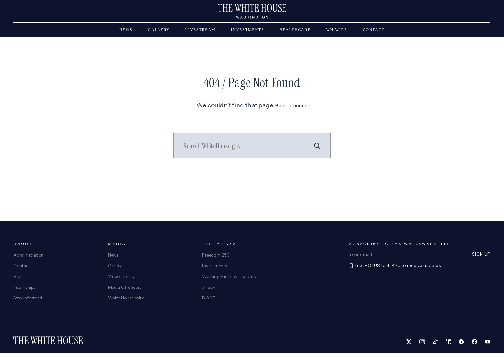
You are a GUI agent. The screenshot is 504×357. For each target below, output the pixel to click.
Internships (25, 290)
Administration (29, 258)
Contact (373, 33)
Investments (247, 33)
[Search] (316, 149)
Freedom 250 (216, 258)
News (125, 33)
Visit (18, 280)
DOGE (208, 301)
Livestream (200, 33)
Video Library (122, 280)
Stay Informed (29, 301)
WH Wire (336, 33)
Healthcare (295, 33)
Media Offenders (126, 290)
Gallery (159, 33)
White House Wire (127, 301)
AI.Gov (209, 290)
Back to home (290, 108)
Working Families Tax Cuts (229, 280)
